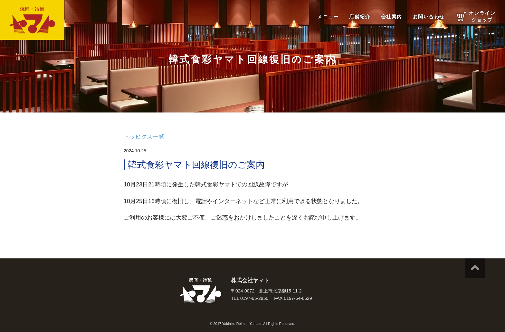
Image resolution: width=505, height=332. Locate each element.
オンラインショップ (482, 16)
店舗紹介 (359, 16)
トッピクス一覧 (144, 136)
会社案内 (391, 16)
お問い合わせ (429, 16)
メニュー (327, 16)
